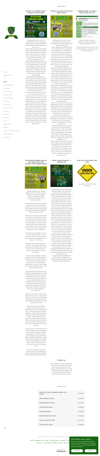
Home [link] (5, 72)
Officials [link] (5, 127)
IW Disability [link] (7, 124)
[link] (11, 32)
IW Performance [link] (8, 98)
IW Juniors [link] (6, 101)
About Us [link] (6, 117)
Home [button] (31, 440)
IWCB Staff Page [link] (8, 134)
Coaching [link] (6, 114)
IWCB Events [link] (7, 104)
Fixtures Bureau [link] (8, 91)
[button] (4, 428)
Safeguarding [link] (7, 75)
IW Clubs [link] (6, 111)
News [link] (5, 81)
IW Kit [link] (5, 121)
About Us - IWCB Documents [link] (11, 130)
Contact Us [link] (6, 137)
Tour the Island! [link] (7, 108)
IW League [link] (6, 88)
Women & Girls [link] (7, 94)
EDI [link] (4, 78)
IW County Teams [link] (8, 85)
